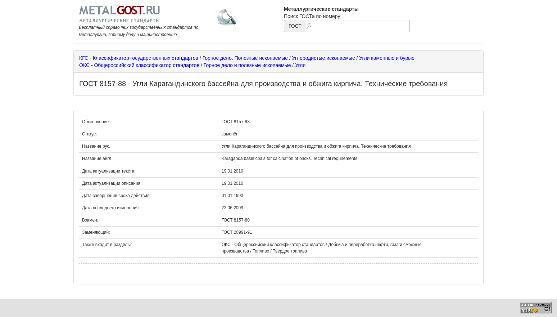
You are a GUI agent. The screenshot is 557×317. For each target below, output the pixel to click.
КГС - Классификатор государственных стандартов (138, 58)
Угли (300, 65)
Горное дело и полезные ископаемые (247, 65)
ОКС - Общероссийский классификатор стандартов (139, 65)
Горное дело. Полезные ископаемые (245, 58)
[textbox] (358, 26)
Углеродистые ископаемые (323, 58)
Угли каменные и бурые (387, 58)
